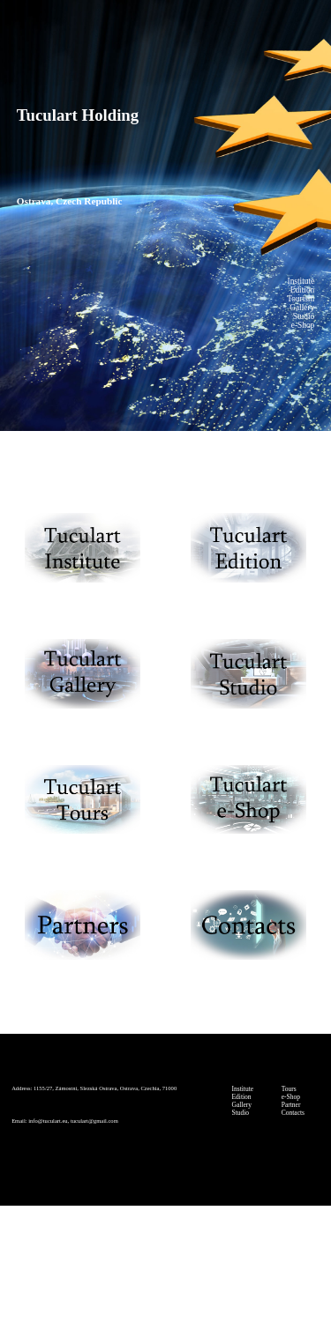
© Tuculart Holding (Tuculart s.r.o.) (166, 1267)
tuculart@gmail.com (94, 1121)
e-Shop (291, 1097)
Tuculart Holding (78, 115)
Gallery (242, 1105)
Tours (289, 1089)
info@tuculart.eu (47, 1121)
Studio (241, 1113)
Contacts (293, 1113)
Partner (291, 1105)
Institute (243, 1089)
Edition (242, 1097)
